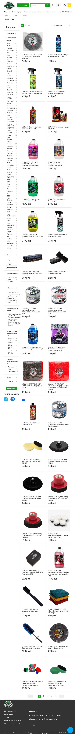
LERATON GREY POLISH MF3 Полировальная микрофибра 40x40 (32, 385)
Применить (11, 388)
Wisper (9, 232)
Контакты (50, 12)
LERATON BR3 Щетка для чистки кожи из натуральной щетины (32, 273)
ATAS (8, 53)
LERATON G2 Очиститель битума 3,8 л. (56, 200)
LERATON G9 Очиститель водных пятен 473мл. (56, 92)
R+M (8, 189)
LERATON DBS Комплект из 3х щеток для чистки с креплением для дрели (32, 683)
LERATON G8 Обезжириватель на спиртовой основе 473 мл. (32, 92)
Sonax (9, 202)
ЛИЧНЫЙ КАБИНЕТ (10, 711)
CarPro (9, 69)
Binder (9, 64)
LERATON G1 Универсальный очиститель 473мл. (58, 235)
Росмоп (9, 234)
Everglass (10, 92)
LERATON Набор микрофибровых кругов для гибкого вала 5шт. (58, 535)
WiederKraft (10, 225)
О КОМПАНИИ (8, 714)
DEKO (9, 76)
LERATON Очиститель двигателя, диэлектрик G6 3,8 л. (32, 236)
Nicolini (9, 160)
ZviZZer (9, 239)
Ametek (9, 57)
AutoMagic (10, 50)
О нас (14, 12)
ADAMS (9, 46)
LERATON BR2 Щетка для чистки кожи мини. (56, 272)
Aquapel (9, 48)
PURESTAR (10, 177)
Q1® (8, 182)
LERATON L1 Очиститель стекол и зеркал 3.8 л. (30, 200)
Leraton (9, 144)
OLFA (8, 170)
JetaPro (9, 130)
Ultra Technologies (11, 215)
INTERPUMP (11, 128)
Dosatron (10, 78)
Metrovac (10, 153)
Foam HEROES (9, 98)
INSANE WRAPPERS (10, 125)
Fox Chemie (10, 101)
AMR (8, 55)
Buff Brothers (11, 66)
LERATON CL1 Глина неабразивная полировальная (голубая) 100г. (58, 424)
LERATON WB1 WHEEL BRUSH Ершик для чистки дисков (32, 647)
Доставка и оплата (30, 12)
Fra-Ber (9, 103)
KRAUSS (9, 133)
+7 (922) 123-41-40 (36, 715)
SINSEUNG (10, 243)
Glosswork (10, 110)
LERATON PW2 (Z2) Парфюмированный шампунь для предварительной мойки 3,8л (58, 573)
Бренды (19, 12)
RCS (8, 184)
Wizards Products (10, 228)
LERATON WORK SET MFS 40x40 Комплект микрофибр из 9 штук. (58, 611)
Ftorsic (9, 106)
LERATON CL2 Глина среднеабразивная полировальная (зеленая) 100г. (31, 311)
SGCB (9, 196)
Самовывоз (41, 12)
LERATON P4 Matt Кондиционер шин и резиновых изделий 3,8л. (57, 163)
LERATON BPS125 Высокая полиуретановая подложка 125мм (57, 461)
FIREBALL (10, 95)
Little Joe (10, 146)
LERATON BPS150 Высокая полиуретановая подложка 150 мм (31, 498)
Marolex (9, 149)
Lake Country (9, 138)
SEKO (8, 194)
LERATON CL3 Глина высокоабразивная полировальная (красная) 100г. (57, 311)
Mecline (9, 156)
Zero (8, 236)
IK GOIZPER (10, 122)
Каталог (22, 5)
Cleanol (9, 71)
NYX (8, 163)
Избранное (7, 12)
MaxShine (10, 158)
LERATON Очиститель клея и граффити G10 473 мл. (32, 128)
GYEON (9, 113)
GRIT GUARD (11, 108)
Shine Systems (9, 199)
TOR (8, 212)
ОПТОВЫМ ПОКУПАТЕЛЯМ (12, 721)
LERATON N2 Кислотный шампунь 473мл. (30, 423)
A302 (8, 43)
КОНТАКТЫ (7, 717)
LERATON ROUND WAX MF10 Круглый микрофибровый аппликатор (32, 56)
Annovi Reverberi (10, 60)
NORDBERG (10, 165)
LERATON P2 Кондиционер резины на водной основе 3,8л (32, 348)
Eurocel (9, 90)
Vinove (9, 223)
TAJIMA (9, 207)
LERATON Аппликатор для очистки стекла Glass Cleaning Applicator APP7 (32, 572)
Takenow (9, 209)
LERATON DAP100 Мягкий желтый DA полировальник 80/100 (31, 461)
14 (56, 696)
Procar (9, 175)
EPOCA (9, 87)
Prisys (9, 248)
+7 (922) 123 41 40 (65, 12)
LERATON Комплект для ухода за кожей (58, 128)
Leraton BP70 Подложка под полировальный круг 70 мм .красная (32, 535)
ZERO (9, 241)
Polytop (9, 172)
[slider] (6, 267)
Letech (9, 141)
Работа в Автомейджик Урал (13, 724)
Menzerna (10, 151)
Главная (6, 16)
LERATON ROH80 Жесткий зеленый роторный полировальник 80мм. (57, 683)
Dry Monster (10, 80)
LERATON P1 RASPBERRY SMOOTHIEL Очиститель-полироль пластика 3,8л (30, 163)
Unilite (9, 218)
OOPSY (9, 167)
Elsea (8, 85)
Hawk (9, 115)
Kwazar (9, 135)
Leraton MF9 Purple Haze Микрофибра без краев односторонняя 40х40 (56, 348)
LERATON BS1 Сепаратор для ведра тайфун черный (58, 647)
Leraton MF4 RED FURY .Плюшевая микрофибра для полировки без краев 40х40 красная (58, 386)
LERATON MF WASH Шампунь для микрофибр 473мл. (58, 55)
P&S (8, 179)
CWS (8, 73)
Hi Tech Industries (10, 118)
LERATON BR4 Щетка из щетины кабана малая (30, 610)
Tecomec (10, 205)
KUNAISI (9, 246)
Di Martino (10, 83)
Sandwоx (10, 191)
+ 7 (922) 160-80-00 (53, 715)
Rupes (9, 186)
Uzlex (8, 220)
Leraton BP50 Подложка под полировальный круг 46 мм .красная (58, 498)
